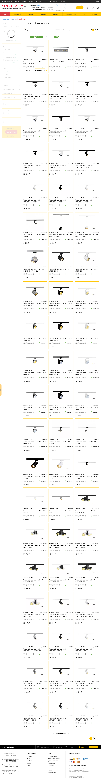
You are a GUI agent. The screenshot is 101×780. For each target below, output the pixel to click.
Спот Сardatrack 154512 (57, 62)
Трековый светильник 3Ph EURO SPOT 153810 (60, 270)
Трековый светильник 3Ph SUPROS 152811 (58, 166)
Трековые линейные (10, 54)
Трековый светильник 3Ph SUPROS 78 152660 (32, 97)
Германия (8, 122)
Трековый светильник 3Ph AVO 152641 (34, 512)
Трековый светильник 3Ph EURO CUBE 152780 (60, 374)
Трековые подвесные (10, 57)
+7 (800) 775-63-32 (41, 7)
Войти (97, 1)
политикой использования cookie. (78, 773)
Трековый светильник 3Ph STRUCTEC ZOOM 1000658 (32, 650)
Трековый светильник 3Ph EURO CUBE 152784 (34, 408)
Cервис (50, 754)
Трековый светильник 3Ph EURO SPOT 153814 (34, 304)
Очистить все (94, 34)
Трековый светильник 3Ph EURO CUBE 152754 (34, 339)
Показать (11, 132)
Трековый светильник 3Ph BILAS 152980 (34, 477)
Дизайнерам (47, 1)
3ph (32, 36)
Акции (28, 765)
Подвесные (8, 49)
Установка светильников (54, 758)
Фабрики (29, 758)
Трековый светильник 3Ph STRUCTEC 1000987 (84, 719)
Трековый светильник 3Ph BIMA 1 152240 (86, 443)
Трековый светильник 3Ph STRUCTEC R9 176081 (32, 201)
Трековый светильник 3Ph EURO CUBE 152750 (60, 304)
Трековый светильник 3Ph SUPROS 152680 (84, 97)
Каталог (5, 14)
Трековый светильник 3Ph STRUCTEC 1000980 (58, 650)
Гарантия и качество (53, 760)
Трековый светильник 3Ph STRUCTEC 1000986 (58, 719)
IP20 (7, 104)
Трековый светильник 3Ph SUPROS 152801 (84, 132)
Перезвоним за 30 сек (62, 5)
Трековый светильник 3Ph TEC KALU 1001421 (59, 546)
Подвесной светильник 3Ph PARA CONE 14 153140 (60, 235)
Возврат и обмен (52, 762)
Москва (39, 5)
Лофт (6, 71)
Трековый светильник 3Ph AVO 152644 (60, 512)
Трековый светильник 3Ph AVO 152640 (86, 477)
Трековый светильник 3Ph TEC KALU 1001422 (85, 546)
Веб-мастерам (51, 763)
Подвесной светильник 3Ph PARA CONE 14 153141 (86, 235)
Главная (4, 19)
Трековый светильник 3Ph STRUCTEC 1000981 (84, 650)
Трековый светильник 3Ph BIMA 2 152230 (60, 443)
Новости (50, 769)
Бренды (55, 1)
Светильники (8, 35)
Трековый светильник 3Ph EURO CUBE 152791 (86, 408)
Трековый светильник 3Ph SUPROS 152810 (32, 166)
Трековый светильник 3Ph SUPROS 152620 (84, 63)
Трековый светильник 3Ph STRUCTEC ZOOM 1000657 (84, 615)
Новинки (29, 763)
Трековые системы (10, 40)
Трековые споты (10, 63)
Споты (7, 37)
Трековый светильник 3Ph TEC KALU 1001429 (85, 581)
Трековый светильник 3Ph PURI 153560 (34, 235)
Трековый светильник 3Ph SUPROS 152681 (32, 132)
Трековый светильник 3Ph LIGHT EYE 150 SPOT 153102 (34, 270)
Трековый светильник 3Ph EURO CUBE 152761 (86, 339)
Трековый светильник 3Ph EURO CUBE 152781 (86, 374)
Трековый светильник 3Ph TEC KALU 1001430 (33, 615)
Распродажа (30, 762)
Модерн (7, 74)
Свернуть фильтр (30, 30)
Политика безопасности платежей (77, 765)
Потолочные (8, 52)
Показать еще (61, 733)
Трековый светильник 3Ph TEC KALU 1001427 (33, 581)
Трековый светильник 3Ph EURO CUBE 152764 (34, 374)
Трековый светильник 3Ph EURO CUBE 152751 (86, 304)
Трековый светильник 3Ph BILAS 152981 (60, 477)
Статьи (50, 770)
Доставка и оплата (7, 1)
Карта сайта (30, 767)
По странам (30, 760)
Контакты (62, 1)
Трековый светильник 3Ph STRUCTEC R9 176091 (84, 201)
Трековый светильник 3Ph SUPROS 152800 (58, 132)
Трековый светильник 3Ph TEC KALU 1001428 (59, 581)
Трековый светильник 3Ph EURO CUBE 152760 (60, 339)
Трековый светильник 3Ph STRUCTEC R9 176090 (58, 201)
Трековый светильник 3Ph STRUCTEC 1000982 (32, 684)
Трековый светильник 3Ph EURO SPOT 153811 (86, 270)
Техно (7, 80)
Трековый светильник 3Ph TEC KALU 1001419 (85, 512)
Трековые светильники (11, 60)
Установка (38, 1)
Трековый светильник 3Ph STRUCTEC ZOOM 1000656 (58, 615)
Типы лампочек (52, 772)
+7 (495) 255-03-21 (41, 9)
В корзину (40, 70)
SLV (14, 19)
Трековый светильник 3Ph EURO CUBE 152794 (34, 443)
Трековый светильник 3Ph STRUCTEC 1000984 (84, 684)
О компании (31, 754)
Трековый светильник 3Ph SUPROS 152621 (32, 63)
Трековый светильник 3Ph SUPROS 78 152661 (58, 97)
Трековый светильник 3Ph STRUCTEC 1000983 (58, 684)
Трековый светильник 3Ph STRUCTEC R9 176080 (84, 166)
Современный (9, 77)
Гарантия (16, 1)
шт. (81, 747)
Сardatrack (39, 36)
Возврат (24, 1)
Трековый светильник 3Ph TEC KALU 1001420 (33, 546)
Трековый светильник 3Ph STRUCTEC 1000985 (32, 719)
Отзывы (31, 1)
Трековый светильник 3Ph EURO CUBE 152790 (60, 408)
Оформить (93, 747)
